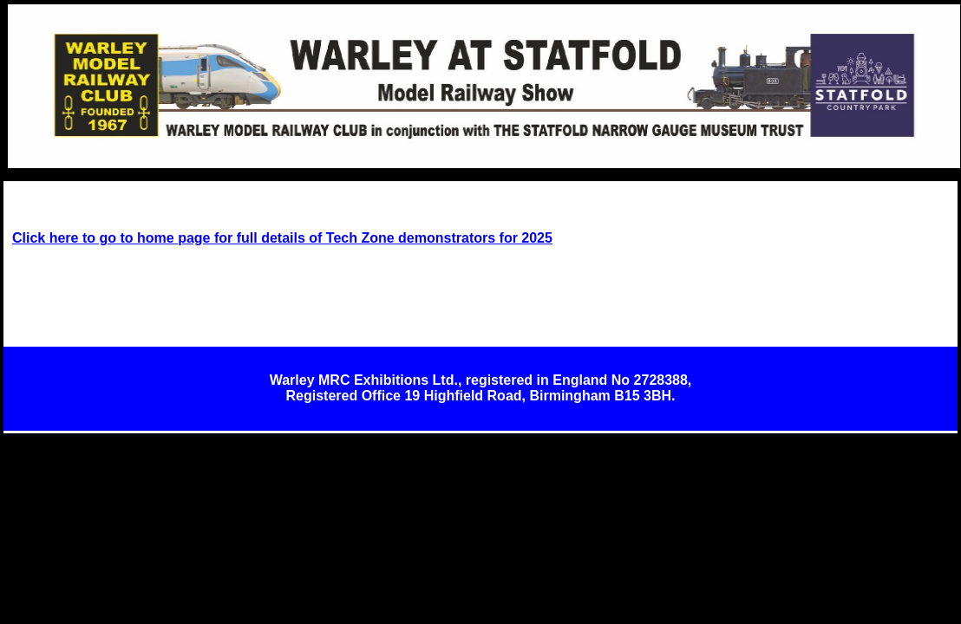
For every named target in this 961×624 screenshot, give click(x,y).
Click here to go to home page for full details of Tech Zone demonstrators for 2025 (282, 238)
